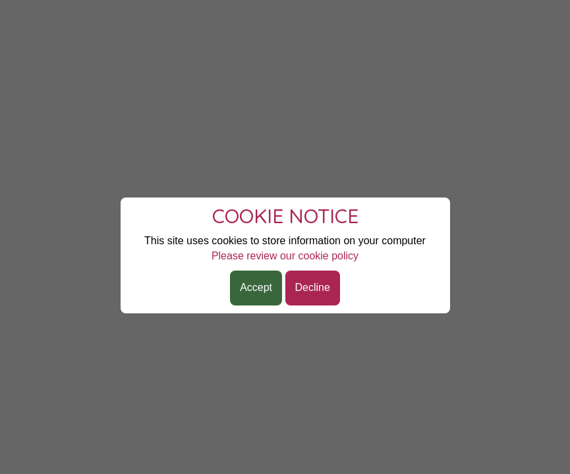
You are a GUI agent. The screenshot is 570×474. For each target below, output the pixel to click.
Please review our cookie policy (285, 255)
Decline (312, 287)
